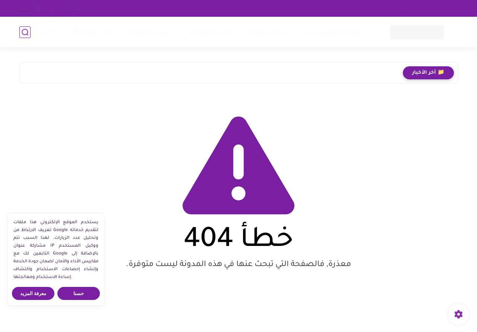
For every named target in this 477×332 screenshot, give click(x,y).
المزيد (49, 32)
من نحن (447, 8)
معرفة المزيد (33, 293)
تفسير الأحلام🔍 (149, 32)
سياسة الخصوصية (408, 8)
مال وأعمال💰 (91, 32)
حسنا (78, 293)
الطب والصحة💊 (209, 32)
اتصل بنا (369, 8)
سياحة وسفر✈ (267, 32)
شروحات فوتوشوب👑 (333, 32)
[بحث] (25, 32)
